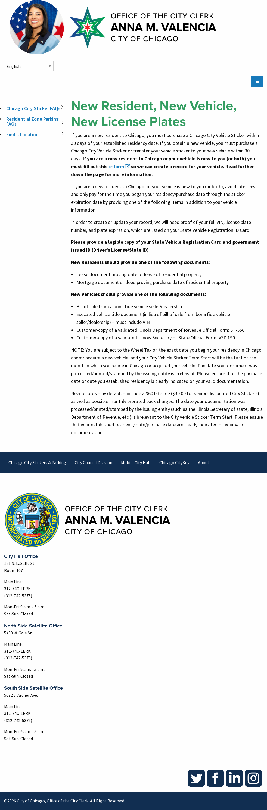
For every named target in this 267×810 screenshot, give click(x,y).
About (203, 462)
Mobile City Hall (136, 462)
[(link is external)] (119, 166)
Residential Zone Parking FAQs (32, 121)
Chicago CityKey (174, 462)
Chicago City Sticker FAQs (33, 108)
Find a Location (22, 134)
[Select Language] (29, 66)
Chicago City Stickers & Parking (37, 462)
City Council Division (93, 462)
